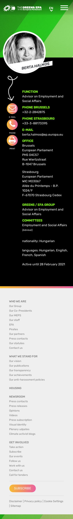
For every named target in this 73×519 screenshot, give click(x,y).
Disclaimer (15, 501)
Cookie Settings (53, 501)
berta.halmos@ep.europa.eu (42, 134)
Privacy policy (33, 501)
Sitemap (16, 506)
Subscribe (22, 488)
